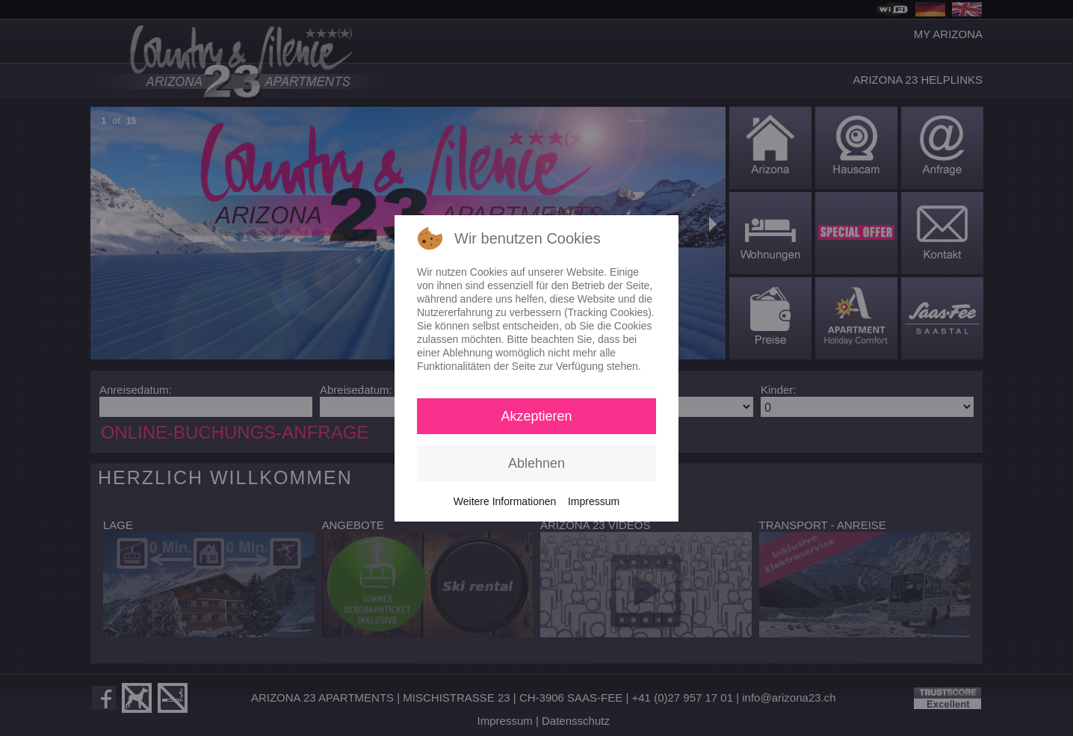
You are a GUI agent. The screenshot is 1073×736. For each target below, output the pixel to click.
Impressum (593, 501)
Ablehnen (536, 463)
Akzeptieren (536, 416)
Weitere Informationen (505, 501)
